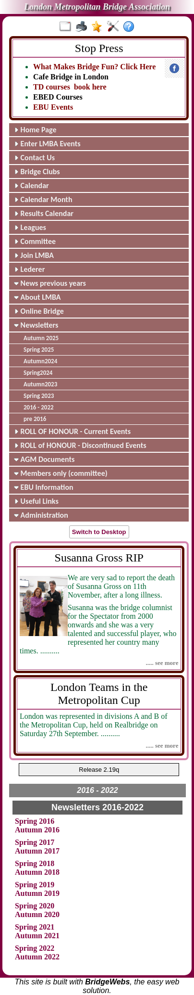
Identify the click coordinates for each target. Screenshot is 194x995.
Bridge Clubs (37, 171)
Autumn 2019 (37, 893)
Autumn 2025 (41, 338)
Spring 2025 (39, 349)
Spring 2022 (34, 948)
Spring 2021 (34, 927)
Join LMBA (34, 255)
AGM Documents (44, 459)
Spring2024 (38, 372)
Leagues (30, 227)
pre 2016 (35, 418)
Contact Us (34, 157)
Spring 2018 (34, 863)
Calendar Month (43, 199)
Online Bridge (39, 311)
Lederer (29, 269)
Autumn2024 (40, 361)
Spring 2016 (34, 821)
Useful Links (36, 501)
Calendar (31, 185)
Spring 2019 (34, 884)
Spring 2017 (34, 842)
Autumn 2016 (37, 830)
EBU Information (43, 487)
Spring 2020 (34, 906)
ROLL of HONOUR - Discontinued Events (80, 445)
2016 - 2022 (39, 407)
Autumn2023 (40, 384)
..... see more (162, 662)
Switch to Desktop (99, 532)
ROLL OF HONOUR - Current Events (72, 431)
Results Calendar (43, 213)
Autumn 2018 (37, 872)
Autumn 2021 (37, 935)
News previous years (50, 283)
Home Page (35, 129)
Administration (41, 515)
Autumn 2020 (37, 914)
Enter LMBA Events (47, 143)
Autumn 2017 (37, 851)
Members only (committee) (61, 473)
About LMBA (37, 297)
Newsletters (36, 325)
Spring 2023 (39, 395)
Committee (35, 241)
